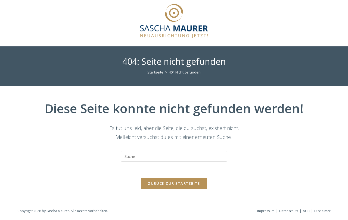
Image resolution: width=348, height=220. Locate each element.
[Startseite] (155, 72)
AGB (306, 211)
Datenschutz (288, 211)
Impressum (266, 211)
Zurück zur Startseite (174, 183)
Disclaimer (322, 211)
